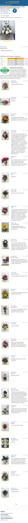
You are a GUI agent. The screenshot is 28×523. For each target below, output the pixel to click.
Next (16, 504)
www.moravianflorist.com (5, 13)
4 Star (3, 60)
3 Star (3, 61)
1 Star (3, 64)
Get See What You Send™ (6, 516)
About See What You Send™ (7, 513)
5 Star (3, 58)
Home (2, 5)
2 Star (3, 63)
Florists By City (7, 5)
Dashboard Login (4, 519)
